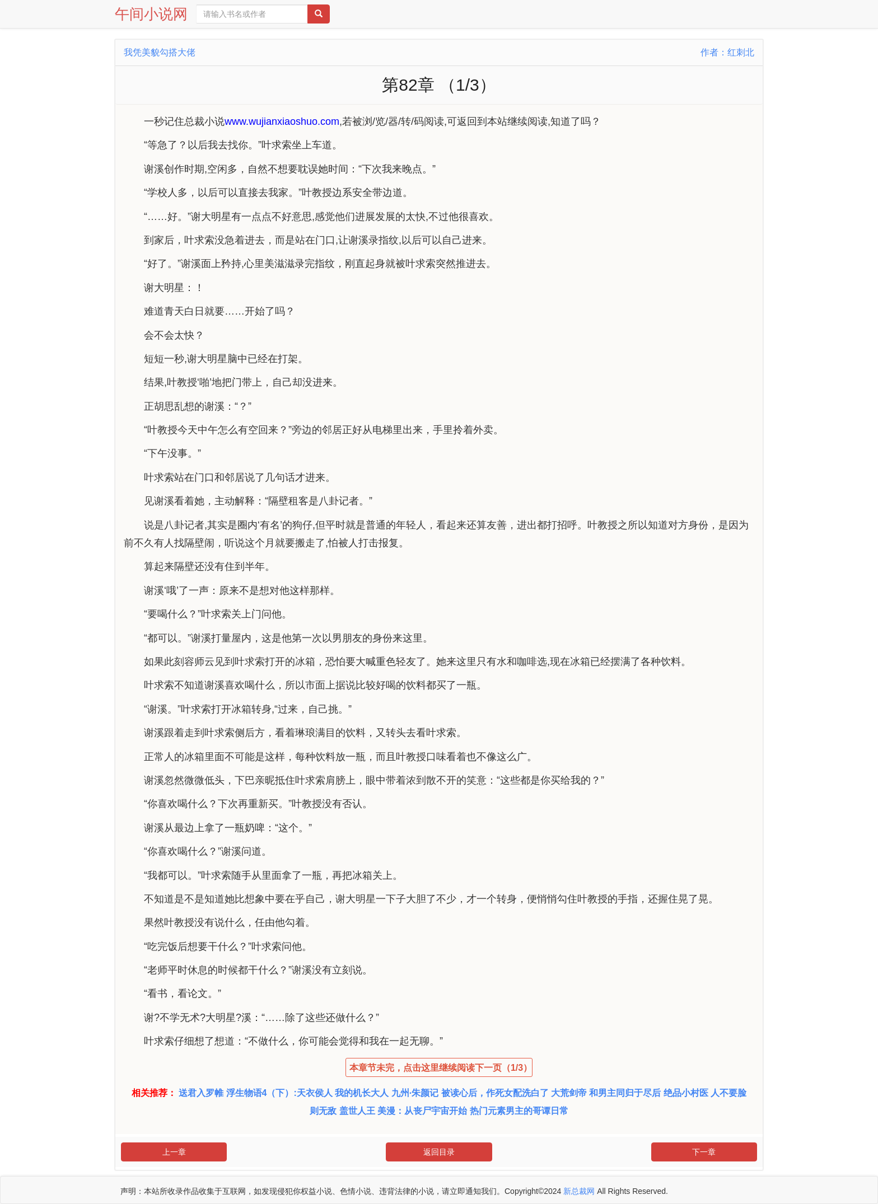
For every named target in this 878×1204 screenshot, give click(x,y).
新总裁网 (579, 1191)
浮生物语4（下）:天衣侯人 (279, 1093)
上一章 (174, 1151)
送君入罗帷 (201, 1093)
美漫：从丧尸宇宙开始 (422, 1111)
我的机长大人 (362, 1093)
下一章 (704, 1151)
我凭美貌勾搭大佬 (159, 52)
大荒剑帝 (569, 1093)
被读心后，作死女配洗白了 (495, 1093)
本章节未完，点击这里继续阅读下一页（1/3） (440, 1067)
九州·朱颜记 (414, 1093)
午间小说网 (151, 14)
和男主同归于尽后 (625, 1093)
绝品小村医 (686, 1093)
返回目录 (439, 1151)
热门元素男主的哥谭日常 (519, 1111)
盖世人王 (357, 1111)
